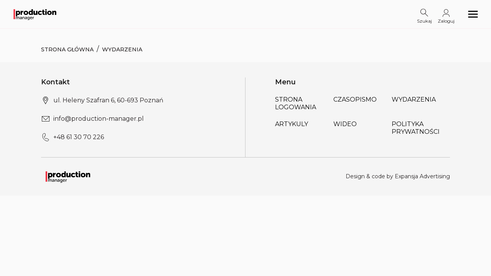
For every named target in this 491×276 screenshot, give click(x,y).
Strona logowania (295, 103)
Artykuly (291, 124)
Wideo (345, 124)
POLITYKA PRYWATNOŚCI (416, 127)
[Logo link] (35, 14)
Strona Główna (67, 49)
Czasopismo (355, 99)
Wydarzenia (414, 99)
